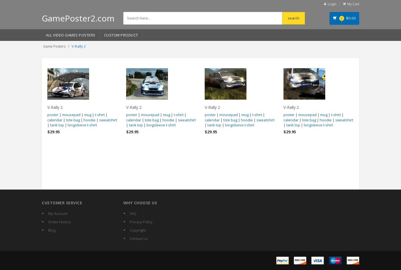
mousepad (71, 114)
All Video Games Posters (71, 35)
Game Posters (54, 46)
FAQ (133, 213)
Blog (51, 230)
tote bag (73, 119)
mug (87, 114)
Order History (59, 221)
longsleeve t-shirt (82, 124)
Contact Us (139, 238)
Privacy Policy (141, 221)
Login (332, 4)
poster (52, 114)
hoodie (90, 119)
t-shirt (100, 114)
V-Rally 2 (55, 107)
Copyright (138, 230)
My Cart (353, 4)
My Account (57, 213)
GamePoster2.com (78, 18)
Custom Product (121, 35)
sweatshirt (108, 119)
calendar (54, 119)
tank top (57, 124)
